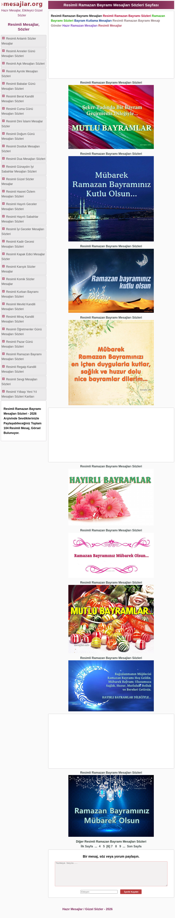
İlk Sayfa (87, 846)
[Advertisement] (111, 52)
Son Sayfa (134, 846)
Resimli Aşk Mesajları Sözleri (25, 63)
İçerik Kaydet (131, 892)
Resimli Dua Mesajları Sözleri (25, 159)
